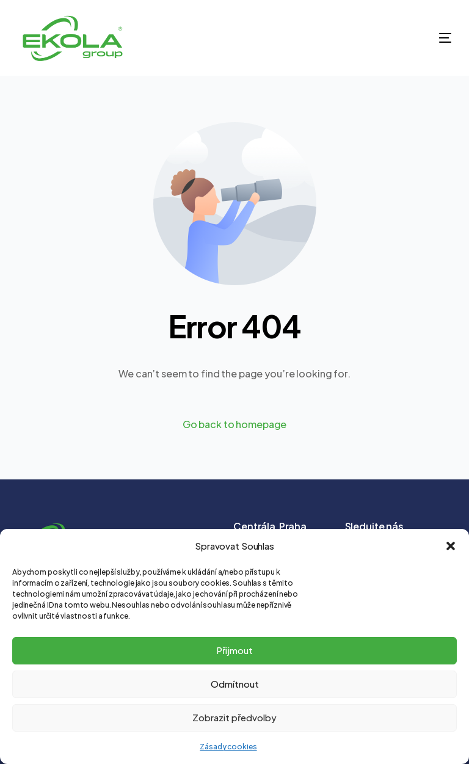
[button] (451, 546)
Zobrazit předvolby (234, 717)
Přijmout (234, 650)
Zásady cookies (228, 746)
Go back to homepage (235, 424)
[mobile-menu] (423, 37)
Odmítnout (235, 683)
